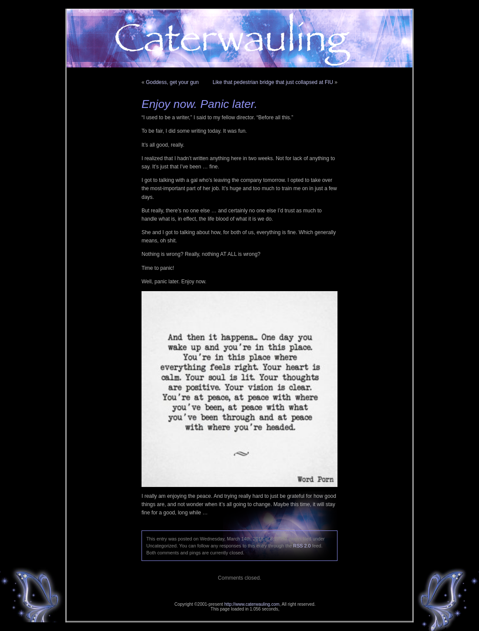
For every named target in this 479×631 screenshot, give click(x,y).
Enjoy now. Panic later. (199, 104)
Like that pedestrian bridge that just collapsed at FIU (273, 82)
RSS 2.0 (301, 545)
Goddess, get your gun (172, 82)
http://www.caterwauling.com (252, 604)
